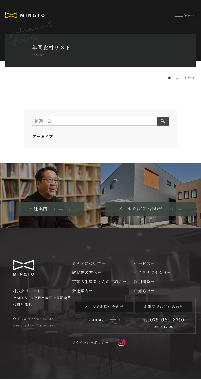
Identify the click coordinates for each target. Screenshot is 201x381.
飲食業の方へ (84, 274)
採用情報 (142, 283)
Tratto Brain (46, 327)
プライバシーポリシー (90, 344)
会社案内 (80, 292)
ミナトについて (87, 265)
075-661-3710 (164, 321)
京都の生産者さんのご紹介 (97, 283)
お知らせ (142, 292)
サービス (142, 265)
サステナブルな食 (150, 274)
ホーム (173, 77)
